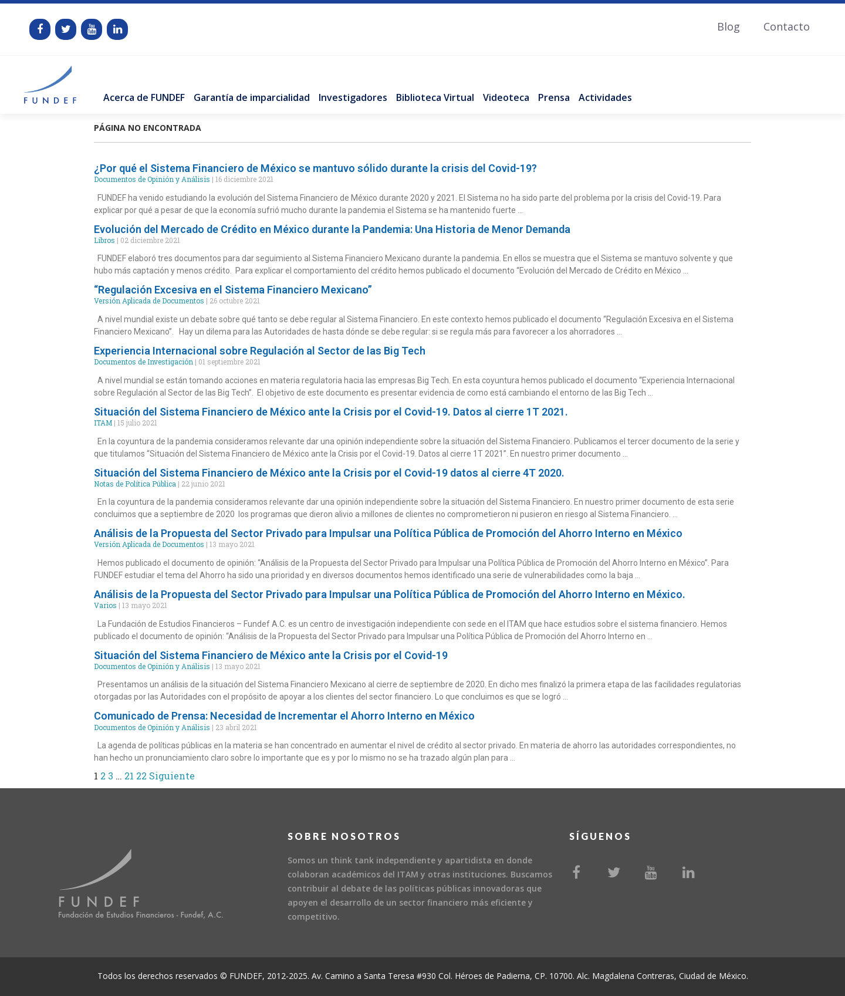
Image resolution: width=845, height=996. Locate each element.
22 (141, 775)
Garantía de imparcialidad (252, 97)
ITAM (103, 422)
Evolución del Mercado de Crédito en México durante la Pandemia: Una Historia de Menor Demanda (332, 229)
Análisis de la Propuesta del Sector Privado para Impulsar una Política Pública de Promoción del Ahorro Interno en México (388, 533)
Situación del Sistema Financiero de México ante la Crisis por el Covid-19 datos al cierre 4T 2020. (329, 473)
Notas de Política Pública (135, 483)
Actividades (605, 97)
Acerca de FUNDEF (144, 97)
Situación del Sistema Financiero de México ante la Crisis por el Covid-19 (271, 655)
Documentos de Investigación (143, 361)
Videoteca (506, 97)
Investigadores (353, 97)
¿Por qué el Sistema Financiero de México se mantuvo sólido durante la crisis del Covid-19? (315, 168)
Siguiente (172, 775)
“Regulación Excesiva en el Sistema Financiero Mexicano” (233, 289)
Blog (728, 26)
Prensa (554, 97)
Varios (105, 605)
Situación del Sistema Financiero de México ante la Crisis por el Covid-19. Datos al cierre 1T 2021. (331, 412)
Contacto (786, 26)
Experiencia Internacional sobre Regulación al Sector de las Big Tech (259, 351)
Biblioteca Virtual (435, 97)
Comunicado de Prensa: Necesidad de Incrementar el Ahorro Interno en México (284, 716)
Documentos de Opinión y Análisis (152, 179)
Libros (104, 240)
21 (129, 775)
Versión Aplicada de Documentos (149, 300)
